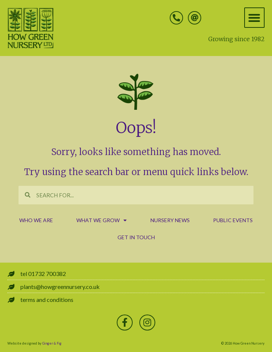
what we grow (101, 220)
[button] (254, 17)
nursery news (170, 220)
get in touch (136, 237)
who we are (36, 220)
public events (233, 220)
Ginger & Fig (52, 343)
